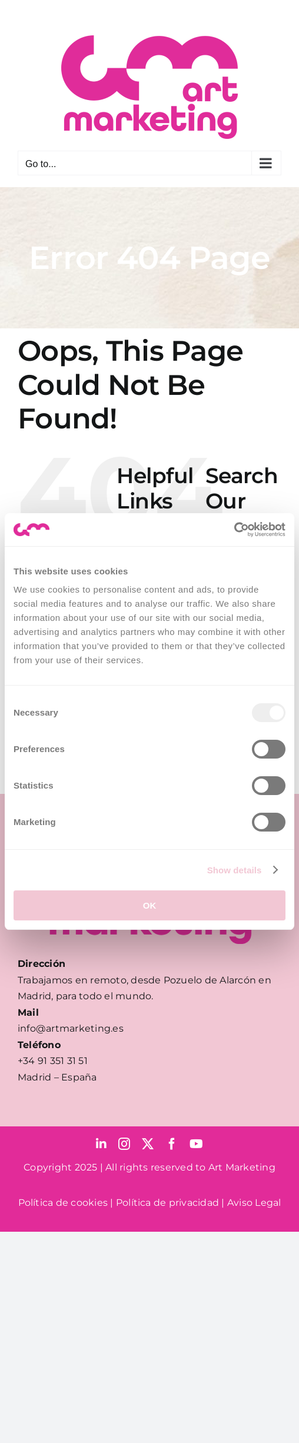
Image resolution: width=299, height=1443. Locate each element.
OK (150, 905)
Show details (234, 870)
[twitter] (148, 1144)
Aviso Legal (254, 1202)
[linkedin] (101, 1144)
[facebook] (172, 1144)
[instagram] (124, 1144)
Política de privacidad (167, 1202)
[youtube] (196, 1144)
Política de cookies (63, 1202)
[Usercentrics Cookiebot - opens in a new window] (233, 529)
